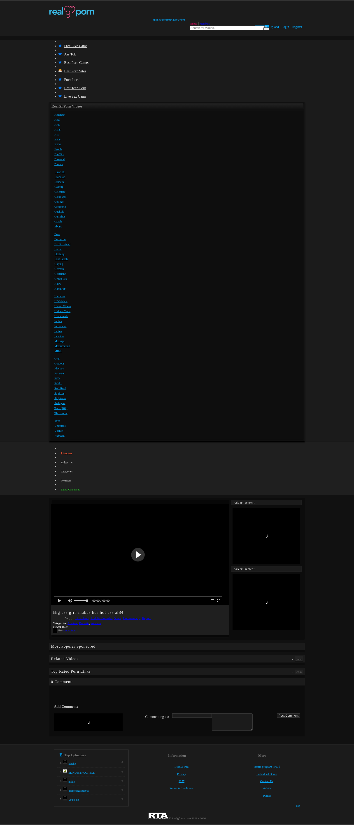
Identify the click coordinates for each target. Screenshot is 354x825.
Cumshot (59, 216)
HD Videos (61, 301)
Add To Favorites (102, 618)
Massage (59, 341)
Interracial (60, 326)
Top (298, 805)
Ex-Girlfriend (62, 244)
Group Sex (60, 278)
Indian (58, 321)
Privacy (181, 774)
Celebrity (59, 191)
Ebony (58, 226)
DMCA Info (181, 766)
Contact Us (266, 781)
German (59, 268)
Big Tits (59, 154)
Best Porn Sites (72, 71)
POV (57, 378)
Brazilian (59, 177)
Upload (274, 27)
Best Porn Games (73, 62)
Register (297, 27)
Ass (56, 134)
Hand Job (59, 288)
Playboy (59, 368)
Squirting (59, 393)
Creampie (60, 206)
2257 (181, 781)
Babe (57, 139)
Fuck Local (69, 80)
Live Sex (66, 453)
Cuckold (59, 211)
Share (117, 618)
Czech (58, 221)
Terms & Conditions (181, 788)
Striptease (60, 398)
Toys (57, 420)
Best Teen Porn (72, 88)
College (58, 201)
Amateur (59, 114)
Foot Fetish (61, 259)
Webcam (59, 435)
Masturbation (62, 346)
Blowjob (59, 172)
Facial (58, 249)
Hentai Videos (62, 306)
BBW (57, 144)
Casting (58, 186)
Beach (58, 149)
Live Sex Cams (72, 96)
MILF (57, 351)
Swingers (59, 403)
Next (299, 659)
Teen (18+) (60, 408)
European (60, 239)
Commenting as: (157, 717)
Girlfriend (60, 273)
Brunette (59, 181)
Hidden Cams (62, 311)
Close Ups (60, 196)
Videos (193, 23)
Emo (57, 234)
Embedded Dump (266, 774)
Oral (57, 358)
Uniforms (60, 425)
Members (205, 23)
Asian (57, 129)
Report (146, 618)
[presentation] (88, 722)
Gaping (58, 264)
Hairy (57, 283)
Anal (57, 119)
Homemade (61, 316)
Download (81, 618)
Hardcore (59, 296)
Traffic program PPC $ (266, 766)
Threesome (61, 413)
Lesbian (59, 336)
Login (285, 27)
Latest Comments (70, 489)
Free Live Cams (72, 46)
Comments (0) (132, 618)
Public (58, 383)
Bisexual (59, 159)
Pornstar (59, 373)
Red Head (60, 388)
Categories (66, 471)
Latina (58, 331)
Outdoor (59, 363)
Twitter (267, 795)
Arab (57, 124)
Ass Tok (67, 54)
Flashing (59, 254)
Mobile (267, 788)
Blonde (58, 164)
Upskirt (58, 430)
